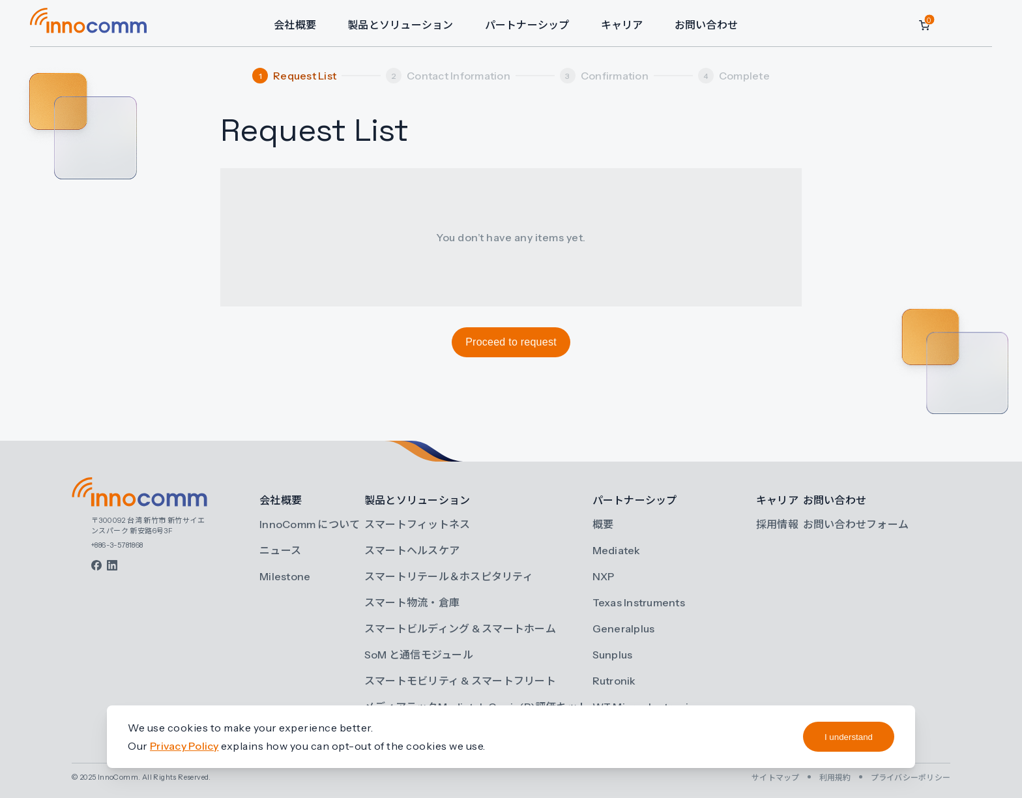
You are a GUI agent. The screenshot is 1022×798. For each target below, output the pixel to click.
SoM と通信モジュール (418, 654)
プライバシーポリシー (911, 777)
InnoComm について (309, 524)
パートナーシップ (527, 24)
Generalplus (623, 628)
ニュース (280, 550)
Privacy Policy (184, 745)
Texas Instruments (638, 602)
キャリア (622, 24)
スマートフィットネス (417, 524)
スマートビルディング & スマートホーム (460, 628)
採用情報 (777, 524)
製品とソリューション (400, 24)
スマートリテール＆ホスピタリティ (448, 576)
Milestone (284, 576)
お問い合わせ (706, 24)
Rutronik (614, 680)
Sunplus (612, 654)
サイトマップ (776, 777)
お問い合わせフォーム (856, 524)
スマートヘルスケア (412, 550)
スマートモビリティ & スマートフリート (460, 680)
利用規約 (835, 777)
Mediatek (616, 550)
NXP (603, 576)
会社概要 (295, 24)
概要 (603, 524)
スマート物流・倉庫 (412, 602)
